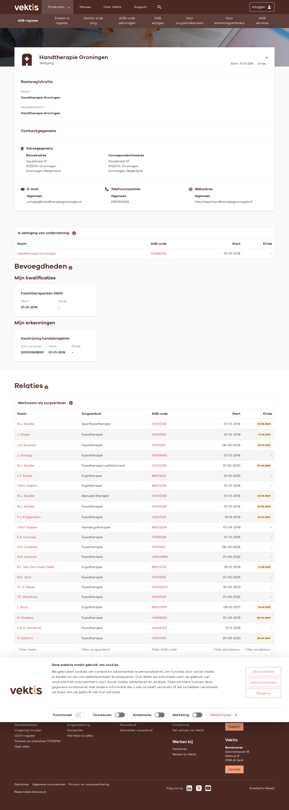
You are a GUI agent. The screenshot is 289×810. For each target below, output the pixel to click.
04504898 (160, 557)
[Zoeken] (159, 7)
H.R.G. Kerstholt (29, 628)
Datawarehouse (183, 719)
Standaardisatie (25, 724)
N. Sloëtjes (25, 618)
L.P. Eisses (24, 476)
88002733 (159, 567)
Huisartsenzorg (77, 708)
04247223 (159, 517)
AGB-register (23, 708)
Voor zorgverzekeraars (189, 20)
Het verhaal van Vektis (188, 730)
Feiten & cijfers (130, 719)
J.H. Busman (26, 445)
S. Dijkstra (25, 638)
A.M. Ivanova (27, 557)
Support (140, 7)
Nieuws (85, 7)
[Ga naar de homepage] (26, 7)
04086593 (159, 253)
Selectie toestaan (250, 770)
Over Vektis (112, 7)
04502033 (159, 587)
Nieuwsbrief (128, 724)
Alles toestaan (251, 759)
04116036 (159, 537)
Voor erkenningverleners (229, 20)
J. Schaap (24, 455)
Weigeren (250, 781)
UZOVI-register (24, 735)
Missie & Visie (181, 714)
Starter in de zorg (93, 20)
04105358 (159, 424)
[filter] (47, 649)
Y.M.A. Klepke (27, 485)
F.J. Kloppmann (29, 517)
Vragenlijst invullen (28, 730)
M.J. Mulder (26, 424)
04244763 (159, 628)
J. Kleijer (23, 434)
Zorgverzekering (78, 724)
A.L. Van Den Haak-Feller (36, 567)
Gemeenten (75, 730)
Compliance (180, 724)
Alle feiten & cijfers (80, 735)
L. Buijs (22, 607)
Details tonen (220, 803)
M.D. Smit (24, 577)
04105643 (159, 455)
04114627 (159, 547)
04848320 (159, 618)
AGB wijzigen (158, 20)
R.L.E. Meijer (26, 587)
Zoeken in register (62, 20)
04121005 (159, 597)
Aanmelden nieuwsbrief (136, 730)
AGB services (262, 20)
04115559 (159, 577)
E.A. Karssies (26, 537)
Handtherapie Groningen (36, 253)
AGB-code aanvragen (127, 20)
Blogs (123, 714)
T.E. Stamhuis (27, 597)
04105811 (158, 445)
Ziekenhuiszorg (77, 714)
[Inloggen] (262, 7)
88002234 (159, 485)
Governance (180, 708)
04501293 (159, 638)
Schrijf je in (262, 683)
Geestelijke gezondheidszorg (87, 719)
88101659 (159, 476)
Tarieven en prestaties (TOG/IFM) (37, 741)
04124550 (159, 434)
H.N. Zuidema (27, 547)
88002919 (159, 607)
